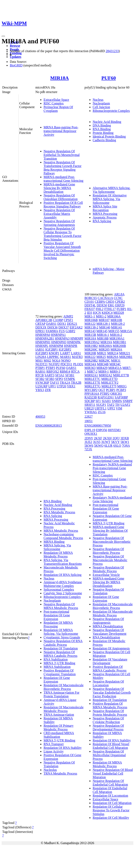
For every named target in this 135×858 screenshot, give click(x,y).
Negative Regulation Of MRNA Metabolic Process (61, 606)
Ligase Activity (54, 751)
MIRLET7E (92, 382)
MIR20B (90, 353)
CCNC (118, 298)
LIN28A (40, 357)
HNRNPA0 (42, 334)
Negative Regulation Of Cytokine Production (108, 720)
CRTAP (40, 323)
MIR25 (101, 357)
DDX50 (102, 305)
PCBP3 (121, 390)
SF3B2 (39, 379)
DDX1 (61, 323)
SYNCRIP (42, 382)
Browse (15, 45)
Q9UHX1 (90, 433)
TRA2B (76, 382)
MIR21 (101, 353)
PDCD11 (66, 364)
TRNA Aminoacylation (59, 714)
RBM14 (65, 371)
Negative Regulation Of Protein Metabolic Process (110, 712)
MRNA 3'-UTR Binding (59, 663)
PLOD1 (78, 364)
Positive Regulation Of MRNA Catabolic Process (109, 668)
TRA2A (65, 382)
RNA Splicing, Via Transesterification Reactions (63, 561)
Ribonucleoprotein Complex (111, 110)
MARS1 (65, 357)
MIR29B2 (91, 360)
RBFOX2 (52, 371)
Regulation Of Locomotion (110, 795)
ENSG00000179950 (97, 425)
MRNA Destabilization (108, 626)
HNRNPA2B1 (44, 338)
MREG (122, 386)
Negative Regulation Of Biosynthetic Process (108, 550)
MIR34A (90, 364)
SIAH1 (106, 401)
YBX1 (71, 386)
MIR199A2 (92, 342)
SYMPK (69, 379)
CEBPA (100, 301)
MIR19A (106, 342)
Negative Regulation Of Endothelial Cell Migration (110, 782)
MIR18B (103, 338)
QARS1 (71, 368)
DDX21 (72, 323)
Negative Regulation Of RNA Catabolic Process (63, 642)
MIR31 (115, 360)
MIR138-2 (91, 327)
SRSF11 (89, 404)
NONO (66, 360)
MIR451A (115, 368)
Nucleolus (50, 770)
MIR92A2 (105, 375)
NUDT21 (41, 364)
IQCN (97, 312)
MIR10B (116, 320)
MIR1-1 (89, 316)
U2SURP (41, 386)
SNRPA (117, 401)
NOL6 (56, 360)
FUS (62, 331)
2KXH (107, 438)
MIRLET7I (108, 386)
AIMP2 (68, 316)
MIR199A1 (117, 338)
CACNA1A (105, 298)
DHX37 (64, 327)
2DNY (88, 438)
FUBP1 (121, 309)
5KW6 (88, 445)
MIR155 (113, 331)
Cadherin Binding (104, 140)
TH (117, 404)
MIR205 (104, 349)
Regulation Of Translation (61, 648)
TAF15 (54, 382)
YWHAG (90, 412)
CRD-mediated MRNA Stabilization (59, 734)
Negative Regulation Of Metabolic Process (108, 569)
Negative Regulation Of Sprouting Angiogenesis (59, 223)
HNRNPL (41, 346)
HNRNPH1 (43, 342)
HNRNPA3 (62, 338)
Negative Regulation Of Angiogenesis (108, 620)
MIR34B (103, 364)
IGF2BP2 (65, 349)
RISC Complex (54, 103)
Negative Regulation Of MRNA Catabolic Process (60, 653)
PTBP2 (104, 393)
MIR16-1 (103, 334)
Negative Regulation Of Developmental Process (108, 727)
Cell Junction (101, 107)
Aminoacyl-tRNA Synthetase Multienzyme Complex (63, 584)
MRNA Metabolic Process (61, 530)
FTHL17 (110, 309)
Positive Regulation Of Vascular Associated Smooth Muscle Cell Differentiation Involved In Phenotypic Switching (62, 250)
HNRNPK (74, 342)
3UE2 (88, 442)
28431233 (112, 51)
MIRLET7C (92, 379)
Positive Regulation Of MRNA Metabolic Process (110, 705)
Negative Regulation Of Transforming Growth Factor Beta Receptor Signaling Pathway (62, 167)
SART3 (49, 375)
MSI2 (47, 360)
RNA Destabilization (106, 637)
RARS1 (40, 371)
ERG (111, 305)
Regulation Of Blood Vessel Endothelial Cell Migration (111, 745)
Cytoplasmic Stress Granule (62, 637)
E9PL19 (89, 430)
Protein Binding (103, 133)
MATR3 (77, 357)
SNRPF (128, 401)
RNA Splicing (102, 221)
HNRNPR (70, 346)
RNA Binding (102, 129)
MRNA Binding (54, 541)
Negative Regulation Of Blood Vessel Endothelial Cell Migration (113, 773)
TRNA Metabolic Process (60, 773)
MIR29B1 (125, 357)
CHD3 (110, 301)
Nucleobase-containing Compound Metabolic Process (63, 536)
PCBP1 (111, 390)
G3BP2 (70, 331)
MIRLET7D (109, 379)
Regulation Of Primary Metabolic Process (59, 727)
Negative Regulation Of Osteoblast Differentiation (61, 197)
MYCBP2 (91, 390)
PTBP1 (40, 368)
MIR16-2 (116, 334)
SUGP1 (101, 404)
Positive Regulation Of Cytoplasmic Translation (60, 672)
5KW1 (124, 442)
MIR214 (112, 353)
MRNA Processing (105, 213)
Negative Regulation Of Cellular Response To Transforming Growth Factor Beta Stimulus (62, 234)
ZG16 (101, 412)
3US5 (96, 442)
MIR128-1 (103, 323)
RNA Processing (54, 508)
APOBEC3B (43, 320)
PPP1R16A (91, 393)
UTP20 (61, 386)
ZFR (48, 390)
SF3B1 (69, 375)
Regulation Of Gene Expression (57, 679)
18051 (88, 421)
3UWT (105, 442)
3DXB (124, 438)
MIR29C (104, 360)
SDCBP (89, 401)
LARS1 (76, 353)
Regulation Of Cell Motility (111, 817)
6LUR (108, 445)
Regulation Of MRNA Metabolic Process (58, 554)
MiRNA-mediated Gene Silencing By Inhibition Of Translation (110, 530)
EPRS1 (40, 331)
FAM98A (52, 331)
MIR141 (116, 327)
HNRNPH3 (58, 342)
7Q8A (126, 445)
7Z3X (88, 449)
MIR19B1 (119, 342)
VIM (119, 408)
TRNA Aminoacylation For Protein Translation (61, 694)
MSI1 (39, 360)
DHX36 (52, 327)
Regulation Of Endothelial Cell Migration (110, 790)
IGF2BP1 (51, 349)
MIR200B (119, 346)
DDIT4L (90, 305)
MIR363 (90, 368)
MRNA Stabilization (57, 666)
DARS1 (51, 323)
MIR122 (90, 323)
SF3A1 (59, 375)
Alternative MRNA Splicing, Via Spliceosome (111, 189)
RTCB (39, 375)
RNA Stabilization (56, 659)
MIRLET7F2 (109, 382)
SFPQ (59, 379)
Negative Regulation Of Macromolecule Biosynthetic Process (111, 541)
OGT (101, 390)
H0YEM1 (114, 430)
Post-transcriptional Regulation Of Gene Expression (57, 615)
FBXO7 (89, 309)
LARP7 (65, 353)
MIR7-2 (92, 371)
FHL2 (100, 309)
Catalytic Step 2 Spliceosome (63, 593)
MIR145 (101, 331)
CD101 (89, 301)
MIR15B (90, 334)
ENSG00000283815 (48, 425)
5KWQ (99, 445)
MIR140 (104, 327)
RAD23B (90, 397)
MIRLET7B (121, 375)
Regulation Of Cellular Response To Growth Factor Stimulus (111, 810)
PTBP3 (50, 368)
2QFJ (116, 438)
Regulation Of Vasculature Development (110, 661)
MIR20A (116, 349)
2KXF (98, 438)
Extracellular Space (56, 99)
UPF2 (111, 408)
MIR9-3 (115, 371)
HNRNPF (76, 338)
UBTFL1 (100, 408)
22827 (88, 416)
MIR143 (90, 331)
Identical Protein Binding (109, 136)
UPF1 (52, 386)
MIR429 (101, 368)
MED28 (118, 312)
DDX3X (40, 327)
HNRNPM (56, 346)
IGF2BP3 (41, 353)
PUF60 (108, 78)
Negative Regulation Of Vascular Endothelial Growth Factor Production (112, 692)
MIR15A (126, 331)
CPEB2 (120, 301)
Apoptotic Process (105, 217)
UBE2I (89, 408)
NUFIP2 (54, 364)
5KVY (115, 442)
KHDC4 (107, 312)
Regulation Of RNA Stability (63, 747)
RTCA (75, 371)
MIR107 (104, 320)
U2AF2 (125, 404)
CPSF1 (68, 320)
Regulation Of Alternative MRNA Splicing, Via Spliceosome (110, 199)
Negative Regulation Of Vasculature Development (109, 631)
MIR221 (124, 353)
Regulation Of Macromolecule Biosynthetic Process (64, 687)
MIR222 (90, 357)
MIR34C (115, 364)
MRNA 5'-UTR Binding (59, 740)
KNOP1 (54, 353)
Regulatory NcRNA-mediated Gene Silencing (112, 499)
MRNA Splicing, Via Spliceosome (57, 547)
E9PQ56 (101, 430)
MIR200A (105, 346)
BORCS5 (90, 298)
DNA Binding (102, 125)
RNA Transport (54, 744)
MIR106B (91, 320)
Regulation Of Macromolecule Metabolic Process (64, 709)
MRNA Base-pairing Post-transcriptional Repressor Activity (61, 131)
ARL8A (119, 294)
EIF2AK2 (76, 327)
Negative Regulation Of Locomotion (108, 683)
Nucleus (98, 99)
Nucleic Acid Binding (107, 121)
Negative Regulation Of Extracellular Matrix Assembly (59, 213)
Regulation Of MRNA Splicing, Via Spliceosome (61, 631)
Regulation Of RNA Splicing (62, 574)
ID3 (89, 312)
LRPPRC (53, 357)
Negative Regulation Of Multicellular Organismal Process (109, 755)
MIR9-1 (103, 371)
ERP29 (119, 305)
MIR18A (59, 78)
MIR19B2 (91, 346)
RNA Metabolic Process (59, 512)
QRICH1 (116, 393)
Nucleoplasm (101, 103)
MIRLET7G (92, 386)
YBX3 (39, 390)
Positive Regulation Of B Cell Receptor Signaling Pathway (63, 204)
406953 (40, 416)
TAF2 (110, 404)
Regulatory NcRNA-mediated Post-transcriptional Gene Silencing (112, 468)
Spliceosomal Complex (59, 589)
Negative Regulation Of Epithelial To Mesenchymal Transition (62, 154)
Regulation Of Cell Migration (112, 803)
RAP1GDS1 (106, 397)
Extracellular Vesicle (106, 574)
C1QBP (58, 320)
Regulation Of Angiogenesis (111, 648)
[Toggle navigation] (3, 36)
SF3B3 (49, 379)
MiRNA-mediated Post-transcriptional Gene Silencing (63, 178)
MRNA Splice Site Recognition (105, 208)
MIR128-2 (118, 323)
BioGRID (16, 65)
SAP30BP (121, 397)
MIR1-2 (101, 316)
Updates (15, 56)
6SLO (117, 445)
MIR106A (113, 316)
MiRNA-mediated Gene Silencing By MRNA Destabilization (59, 188)
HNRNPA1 (58, 334)
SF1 (98, 401)
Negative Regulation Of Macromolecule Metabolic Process (110, 560)
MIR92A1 (91, 375)
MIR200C (91, 349)
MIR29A (112, 357)
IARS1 (39, 349)
